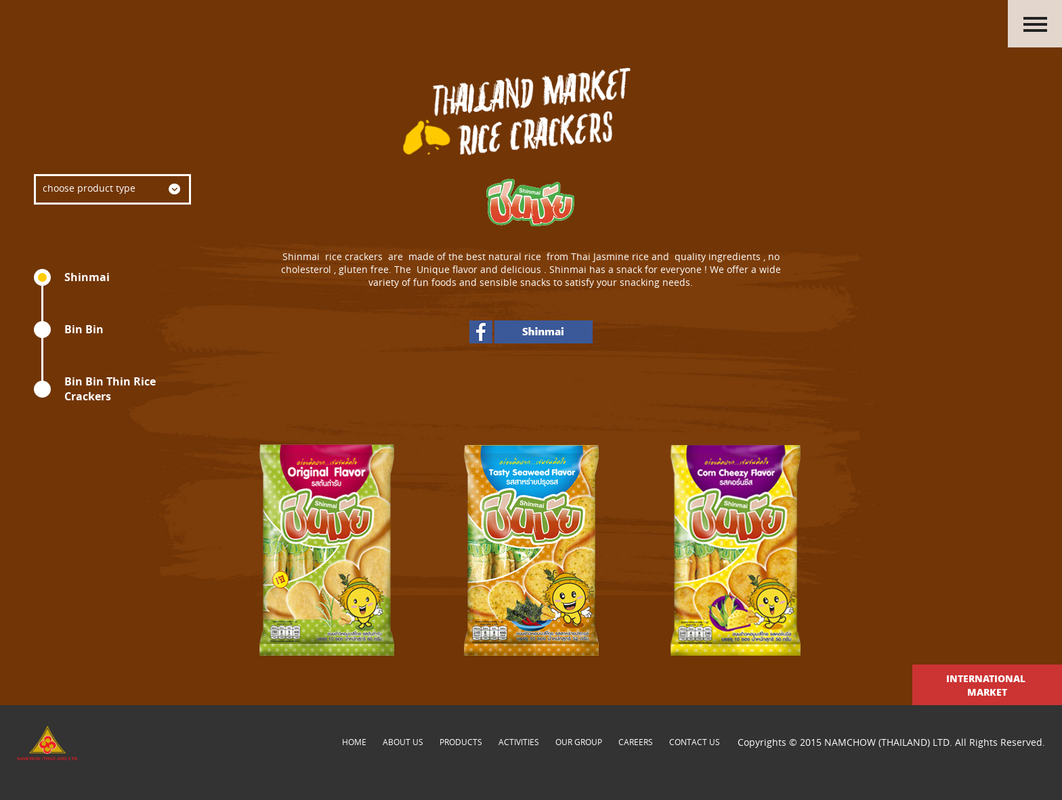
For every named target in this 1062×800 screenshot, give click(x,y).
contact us (694, 741)
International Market (987, 684)
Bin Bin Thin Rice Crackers (110, 389)
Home (354, 741)
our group (578, 741)
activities (518, 741)
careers (635, 741)
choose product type (89, 188)
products (461, 741)
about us (403, 741)
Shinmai (87, 277)
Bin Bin (84, 329)
